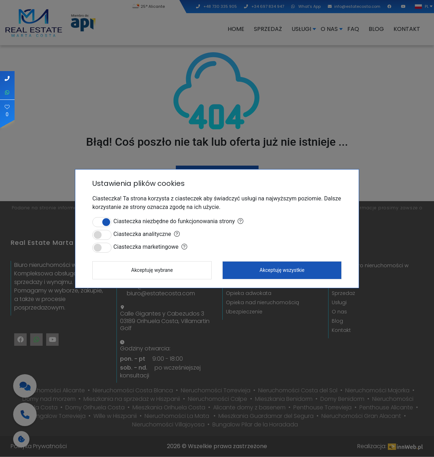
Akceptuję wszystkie (282, 270)
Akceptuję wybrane (152, 270)
